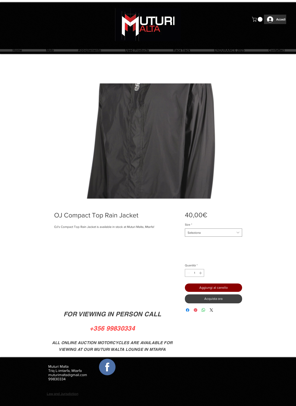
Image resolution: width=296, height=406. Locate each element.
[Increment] (200, 273)
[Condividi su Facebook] (187, 310)
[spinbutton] (194, 273)
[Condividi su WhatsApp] (203, 310)
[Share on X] (211, 310)
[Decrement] (188, 273)
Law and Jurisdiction (62, 394)
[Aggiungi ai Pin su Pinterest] (195, 310)
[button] (258, 19)
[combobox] (213, 233)
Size (188, 224)
